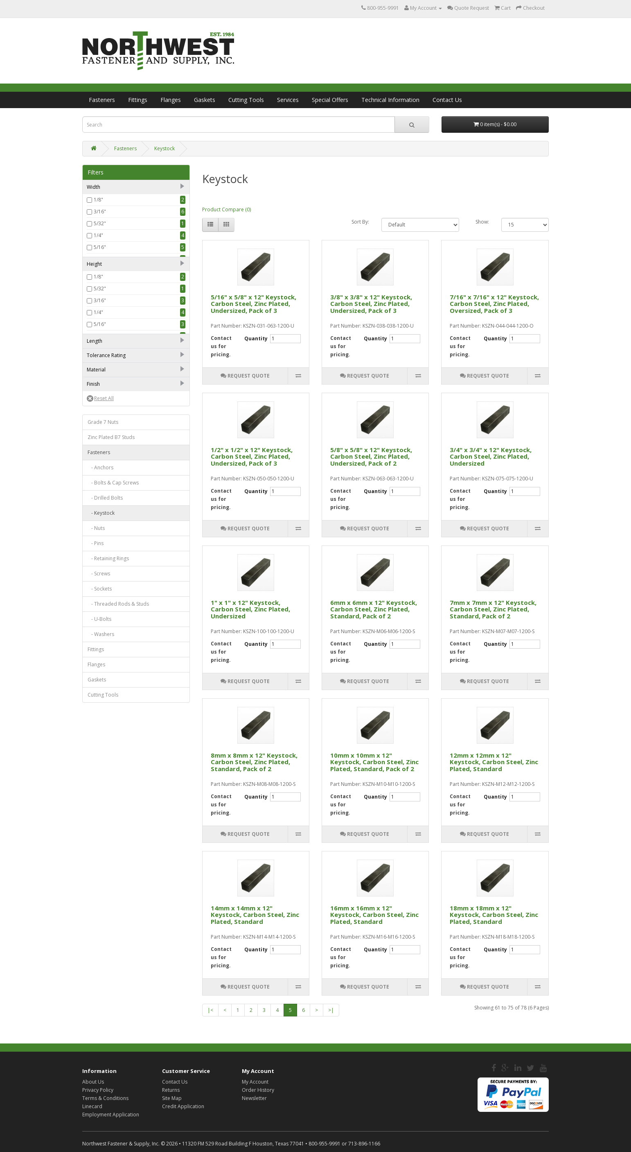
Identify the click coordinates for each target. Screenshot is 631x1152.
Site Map (172, 1098)
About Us (93, 1081)
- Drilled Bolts (105, 737)
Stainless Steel (110, 587)
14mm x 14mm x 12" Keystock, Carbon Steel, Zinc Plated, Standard (255, 915)
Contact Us (447, 100)
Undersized (107, 513)
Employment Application (110, 1114)
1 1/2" (100, 476)
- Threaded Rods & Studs (118, 843)
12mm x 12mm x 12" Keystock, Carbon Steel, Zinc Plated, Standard (494, 762)
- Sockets (100, 828)
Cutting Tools (246, 100)
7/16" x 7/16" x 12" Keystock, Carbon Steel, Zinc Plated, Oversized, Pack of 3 (494, 304)
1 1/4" (100, 464)
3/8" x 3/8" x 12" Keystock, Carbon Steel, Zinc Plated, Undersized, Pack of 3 (371, 304)
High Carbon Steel (114, 575)
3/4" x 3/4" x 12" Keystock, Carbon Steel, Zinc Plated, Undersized (491, 456)
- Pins (96, 783)
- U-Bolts (99, 859)
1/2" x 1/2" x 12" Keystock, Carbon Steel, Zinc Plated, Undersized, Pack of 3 (252, 456)
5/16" (100, 247)
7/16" (100, 270)
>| (331, 1010)
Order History (258, 1089)
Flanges (170, 100)
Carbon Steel (109, 563)
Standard (104, 525)
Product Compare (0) (226, 209)
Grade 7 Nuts (103, 662)
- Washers (101, 874)
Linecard (92, 1106)
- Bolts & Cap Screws (113, 722)
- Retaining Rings (108, 798)
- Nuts (96, 768)
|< (210, 1010)
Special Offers (330, 100)
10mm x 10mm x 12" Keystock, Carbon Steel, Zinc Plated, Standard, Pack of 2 (374, 762)
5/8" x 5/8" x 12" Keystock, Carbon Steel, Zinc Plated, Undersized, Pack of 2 (371, 456)
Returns (171, 1089)
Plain (99, 612)
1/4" (98, 235)
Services (288, 100)
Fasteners (102, 100)
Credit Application (183, 1106)
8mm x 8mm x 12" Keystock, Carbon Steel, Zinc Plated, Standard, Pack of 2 (254, 762)
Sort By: (360, 221)
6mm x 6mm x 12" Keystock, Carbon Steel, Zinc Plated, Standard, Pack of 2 (373, 609)
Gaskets (204, 100)
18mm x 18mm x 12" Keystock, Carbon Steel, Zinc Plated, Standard (494, 915)
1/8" (98, 199)
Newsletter (254, 1098)
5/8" (98, 306)
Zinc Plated (106, 624)
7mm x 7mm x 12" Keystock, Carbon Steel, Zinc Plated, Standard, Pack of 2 (493, 609)
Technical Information (390, 100)
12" (97, 487)
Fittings (137, 100)
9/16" (100, 294)
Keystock (164, 148)
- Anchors (100, 707)
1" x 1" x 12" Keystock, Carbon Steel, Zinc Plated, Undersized (250, 609)
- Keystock (101, 752)
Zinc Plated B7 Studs (111, 677)
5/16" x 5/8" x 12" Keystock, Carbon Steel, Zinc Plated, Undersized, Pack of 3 (253, 304)
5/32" (100, 223)
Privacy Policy (97, 1089)
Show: (482, 221)
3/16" (100, 211)
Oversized (105, 537)
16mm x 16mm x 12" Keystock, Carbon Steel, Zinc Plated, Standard (374, 915)
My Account (255, 1081)
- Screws (99, 813)
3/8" (98, 259)
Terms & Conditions (105, 1098)
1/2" (98, 282)
